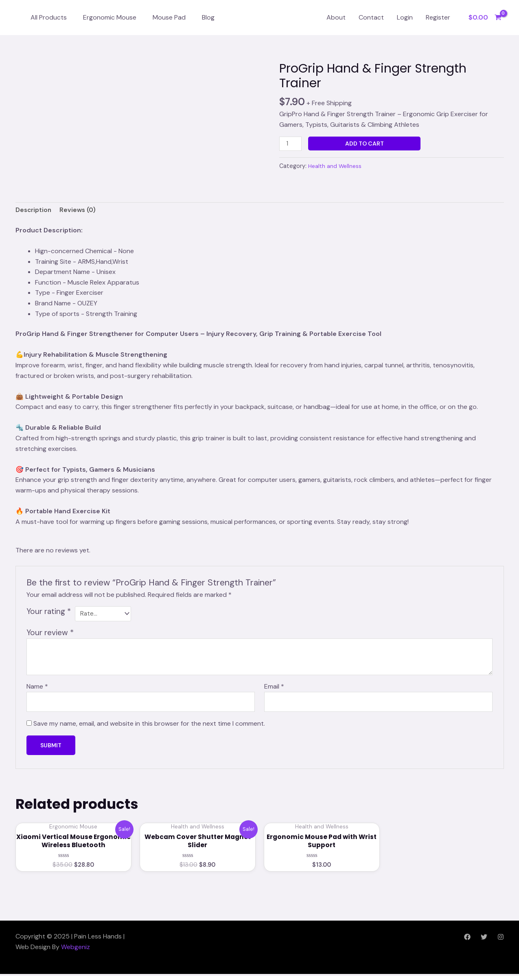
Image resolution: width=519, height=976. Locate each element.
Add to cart (365, 143)
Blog (208, 17)
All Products (49, 17)
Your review (50, 632)
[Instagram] (500, 939)
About (336, 17)
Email (274, 686)
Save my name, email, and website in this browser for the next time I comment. (149, 724)
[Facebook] (467, 939)
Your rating (48, 612)
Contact (371, 17)
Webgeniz (75, 948)
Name (37, 686)
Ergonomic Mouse (109, 17)
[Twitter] (484, 939)
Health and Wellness (336, 166)
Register (438, 17)
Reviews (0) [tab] (80, 211)
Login (405, 17)
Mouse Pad (169, 17)
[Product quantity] (291, 144)
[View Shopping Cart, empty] (485, 17)
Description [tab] (34, 211)
